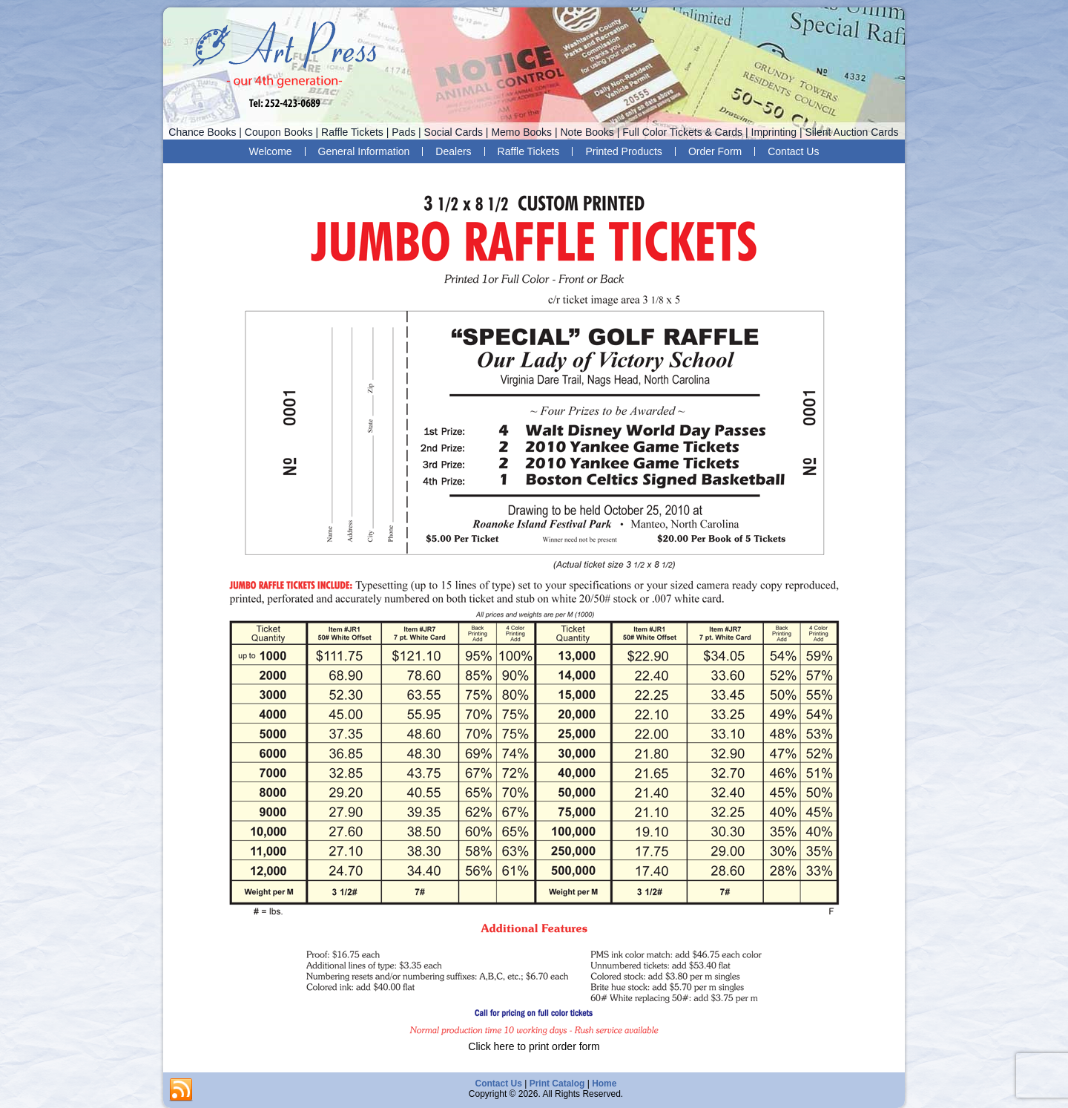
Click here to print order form (533, 1046)
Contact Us (793, 151)
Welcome (270, 151)
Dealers (453, 151)
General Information (364, 151)
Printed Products (623, 151)
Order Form (715, 151)
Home (604, 1083)
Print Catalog (557, 1083)
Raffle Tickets (529, 151)
